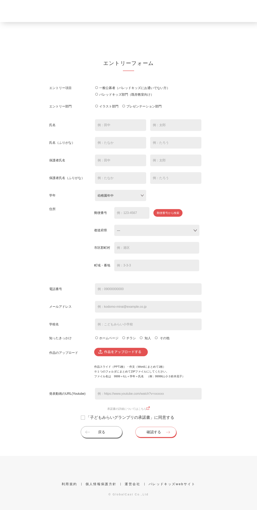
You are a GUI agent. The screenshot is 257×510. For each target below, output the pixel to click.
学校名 (54, 324)
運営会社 (132, 484)
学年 (52, 195)
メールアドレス (60, 306)
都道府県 (100, 230)
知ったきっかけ (60, 338)
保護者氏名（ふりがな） (67, 178)
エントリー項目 (60, 88)
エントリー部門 (60, 106)
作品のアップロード (63, 352)
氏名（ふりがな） (62, 142)
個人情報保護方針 (101, 484)
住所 (52, 209)
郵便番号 (100, 213)
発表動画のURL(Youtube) (67, 393)
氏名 (52, 125)
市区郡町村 (102, 247)
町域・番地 (102, 265)
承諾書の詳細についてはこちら (127, 408)
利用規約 (69, 484)
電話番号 (55, 289)
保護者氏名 (57, 160)
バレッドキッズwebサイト (172, 484)
